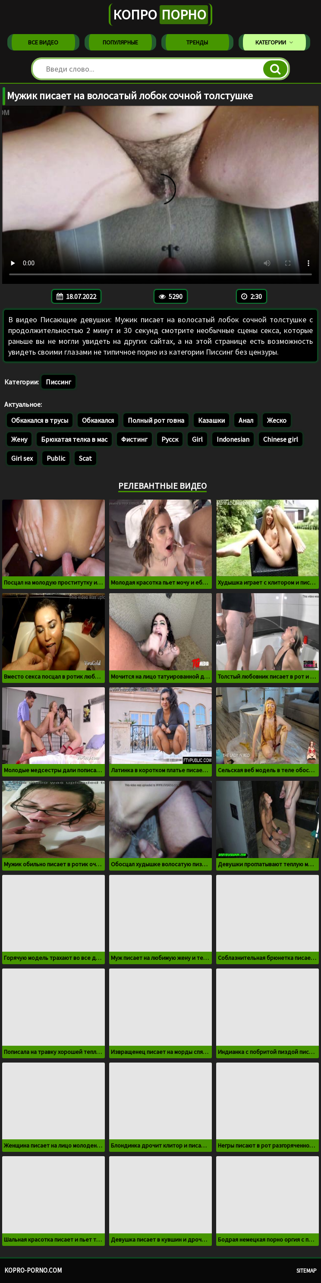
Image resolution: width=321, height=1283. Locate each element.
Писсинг (58, 381)
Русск (169, 439)
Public (56, 458)
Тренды (197, 42)
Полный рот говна (156, 420)
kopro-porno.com (33, 1270)
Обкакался (98, 420)
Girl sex (22, 458)
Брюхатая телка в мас (74, 439)
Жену (19, 439)
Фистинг (134, 439)
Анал (246, 420)
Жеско (276, 420)
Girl (197, 439)
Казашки (211, 420)
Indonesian (233, 439)
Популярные (120, 42)
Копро (160, 14)
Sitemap (306, 1270)
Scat (85, 458)
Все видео (43, 42)
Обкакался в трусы (39, 420)
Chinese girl (280, 439)
